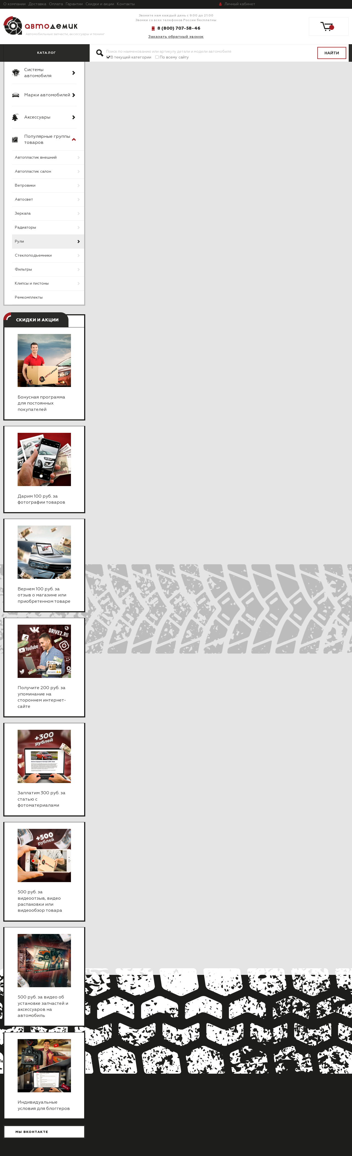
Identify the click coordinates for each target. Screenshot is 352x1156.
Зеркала (23, 213)
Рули (19, 241)
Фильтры (23, 269)
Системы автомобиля (37, 73)
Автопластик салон (33, 171)
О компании (14, 4)
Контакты (126, 4)
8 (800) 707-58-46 (178, 28)
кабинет (239, 4)
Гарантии (74, 4)
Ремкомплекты (29, 297)
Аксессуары (37, 117)
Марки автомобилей (47, 95)
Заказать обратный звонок (176, 37)
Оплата (56, 4)
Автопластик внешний (36, 157)
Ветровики (25, 185)
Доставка (37, 4)
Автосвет (24, 199)
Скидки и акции (100, 4)
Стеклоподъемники (33, 255)
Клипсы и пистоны (32, 283)
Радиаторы (25, 227)
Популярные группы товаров (47, 139)
